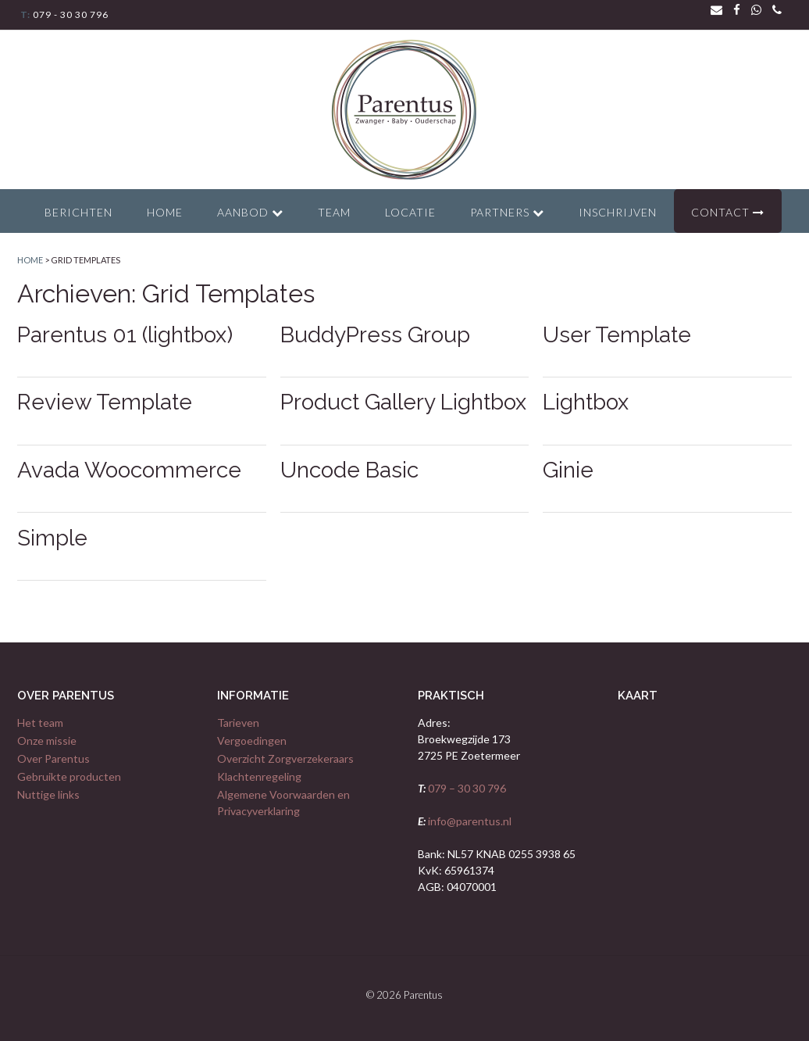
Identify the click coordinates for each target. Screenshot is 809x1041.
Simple (52, 538)
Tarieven (238, 722)
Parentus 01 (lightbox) (125, 335)
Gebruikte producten (69, 776)
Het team (40, 722)
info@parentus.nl (468, 821)
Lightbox (586, 402)
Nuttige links (48, 794)
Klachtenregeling (259, 776)
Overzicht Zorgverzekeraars (285, 758)
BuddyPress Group (375, 335)
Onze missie (47, 740)
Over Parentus (53, 758)
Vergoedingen (252, 740)
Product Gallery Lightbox (403, 402)
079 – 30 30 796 (466, 788)
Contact (727, 212)
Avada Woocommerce (129, 470)
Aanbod (250, 212)
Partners (507, 212)
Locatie (410, 212)
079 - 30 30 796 (69, 14)
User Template (617, 335)
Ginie (568, 470)
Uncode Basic (349, 470)
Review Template (104, 402)
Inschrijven (618, 212)
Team (334, 212)
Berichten (78, 212)
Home (165, 212)
